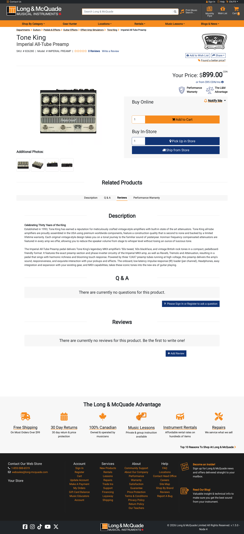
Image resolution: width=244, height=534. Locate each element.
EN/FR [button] (231, 1)
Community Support (136, 468)
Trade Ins (107, 483)
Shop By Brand (164, 487)
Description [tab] (90, 197)
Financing (108, 491)
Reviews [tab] (122, 197)
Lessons (108, 475)
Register (79, 472)
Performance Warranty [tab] (146, 197)
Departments (23, 30)
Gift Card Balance (79, 491)
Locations (165, 472)
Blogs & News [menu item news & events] (209, 23)
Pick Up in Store (182, 141)
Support (108, 487)
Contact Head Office (164, 475)
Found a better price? (212, 60)
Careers (164, 479)
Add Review (176, 353)
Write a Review (110, 51)
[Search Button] (175, 11)
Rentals (107, 472)
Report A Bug (164, 495)
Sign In (79, 468)
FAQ (164, 468)
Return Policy (136, 503)
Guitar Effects (70, 30)
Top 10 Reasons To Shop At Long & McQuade (208, 447)
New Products (108, 468)
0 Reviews (94, 51)
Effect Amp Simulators (92, 30)
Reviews (165, 491)
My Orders (79, 487)
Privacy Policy (136, 499)
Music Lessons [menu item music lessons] (174, 23)
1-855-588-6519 (19, 468)
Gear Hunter (70, 23)
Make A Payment (79, 483)
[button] (235, 12)
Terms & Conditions (136, 495)
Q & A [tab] (107, 197)
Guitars (37, 30)
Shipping (108, 499)
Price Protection (136, 491)
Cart (79, 475)
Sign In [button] (210, 1)
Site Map (165, 483)
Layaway (108, 495)
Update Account (79, 479)
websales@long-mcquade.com (28, 472)
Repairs (107, 479)
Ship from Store (175, 150)
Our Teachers (136, 507)
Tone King (112, 30)
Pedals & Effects (51, 30)
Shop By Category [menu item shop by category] (32, 23)
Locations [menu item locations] (104, 23)
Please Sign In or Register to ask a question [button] (190, 303)
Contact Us (14, 1)
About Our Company (136, 472)
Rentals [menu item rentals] (138, 23)
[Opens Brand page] (214, 41)
